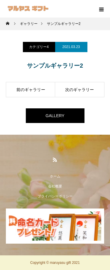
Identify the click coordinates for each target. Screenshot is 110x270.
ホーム (55, 176)
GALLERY (54, 115)
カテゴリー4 (39, 47)
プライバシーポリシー (55, 196)
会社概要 (55, 186)
